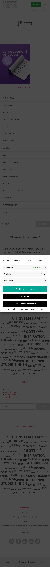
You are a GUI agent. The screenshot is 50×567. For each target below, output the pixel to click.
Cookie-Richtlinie (11, 309)
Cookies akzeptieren (25, 289)
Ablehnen (25, 296)
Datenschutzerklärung (27, 309)
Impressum (41, 309)
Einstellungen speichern (25, 303)
